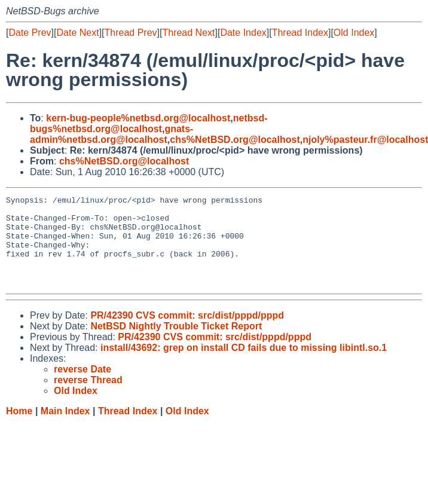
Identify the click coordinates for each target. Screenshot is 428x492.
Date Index (243, 32)
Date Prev (29, 32)
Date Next (77, 32)
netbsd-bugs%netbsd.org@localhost (149, 123)
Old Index (354, 32)
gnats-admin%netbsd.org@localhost (111, 134)
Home (19, 429)
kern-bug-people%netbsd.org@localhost (138, 118)
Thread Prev (131, 32)
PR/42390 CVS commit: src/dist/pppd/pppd (187, 333)
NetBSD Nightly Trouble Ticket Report (176, 344)
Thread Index (300, 32)
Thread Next (188, 32)
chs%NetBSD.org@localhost (234, 140)
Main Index (65, 429)
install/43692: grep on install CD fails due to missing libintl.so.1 (243, 365)
